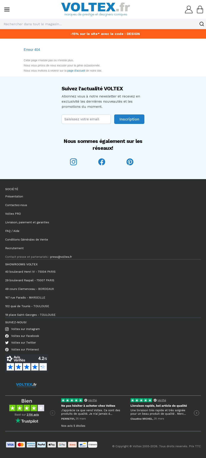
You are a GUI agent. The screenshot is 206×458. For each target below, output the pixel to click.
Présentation (14, 196)
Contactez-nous (16, 205)
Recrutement (14, 248)
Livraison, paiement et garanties (27, 222)
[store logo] (95, 9)
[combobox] (103, 24)
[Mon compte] (187, 9)
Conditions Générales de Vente (26, 239)
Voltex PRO (13, 213)
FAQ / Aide (12, 231)
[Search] (201, 24)
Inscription (129, 119)
